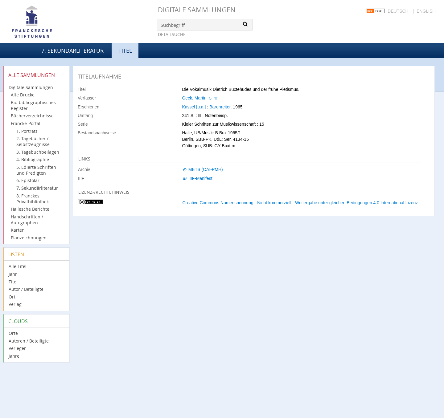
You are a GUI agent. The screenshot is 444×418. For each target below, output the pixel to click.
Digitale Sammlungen (197, 9)
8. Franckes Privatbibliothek (32, 199)
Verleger (17, 348)
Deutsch (398, 11)
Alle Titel (18, 266)
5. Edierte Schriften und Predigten (36, 170)
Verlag (15, 304)
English (426, 11)
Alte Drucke (23, 95)
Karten (18, 230)
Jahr (13, 274)
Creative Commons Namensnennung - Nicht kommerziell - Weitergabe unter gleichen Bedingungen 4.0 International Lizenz (300, 202)
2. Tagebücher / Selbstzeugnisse (33, 141)
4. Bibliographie (32, 159)
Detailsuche (172, 34)
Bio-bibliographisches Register (33, 105)
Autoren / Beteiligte (29, 341)
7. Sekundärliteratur (72, 50)
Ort (12, 297)
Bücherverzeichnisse (32, 116)
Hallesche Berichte (30, 209)
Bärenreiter (219, 106)
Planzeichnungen (29, 238)
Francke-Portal (25, 123)
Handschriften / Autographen (27, 219)
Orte (13, 333)
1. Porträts (27, 131)
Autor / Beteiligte (26, 289)
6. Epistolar (27, 180)
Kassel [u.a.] (194, 106)
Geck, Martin (194, 97)
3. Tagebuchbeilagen (37, 152)
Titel (13, 282)
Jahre (14, 356)
